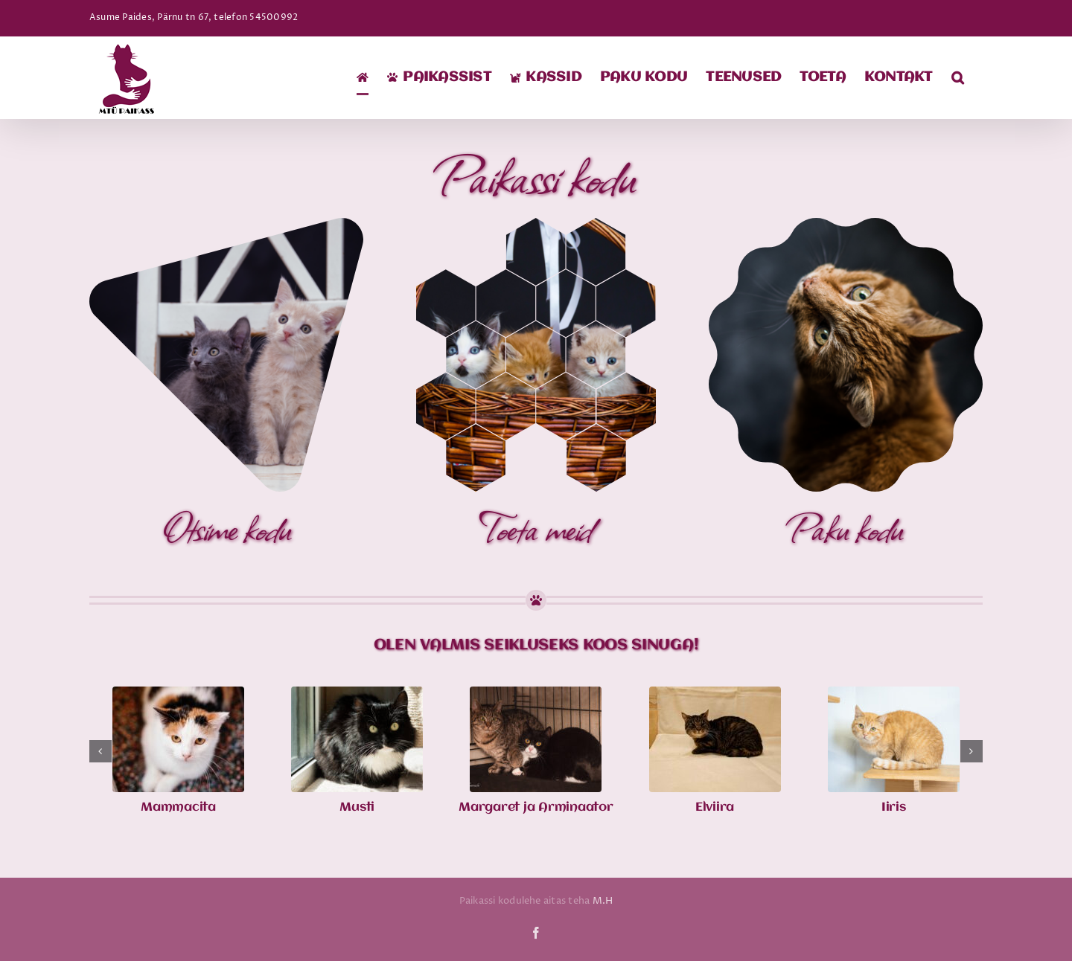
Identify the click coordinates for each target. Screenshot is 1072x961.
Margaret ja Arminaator (536, 807)
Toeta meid (536, 527)
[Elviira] (715, 695)
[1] (226, 224)
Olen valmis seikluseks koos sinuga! (536, 645)
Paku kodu (845, 527)
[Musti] (357, 695)
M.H (603, 900)
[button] (957, 77)
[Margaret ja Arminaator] (536, 695)
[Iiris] (894, 695)
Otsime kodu (226, 527)
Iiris (893, 807)
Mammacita (178, 807)
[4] (846, 224)
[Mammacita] (178, 695)
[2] (536, 224)
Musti (356, 807)
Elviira (714, 807)
